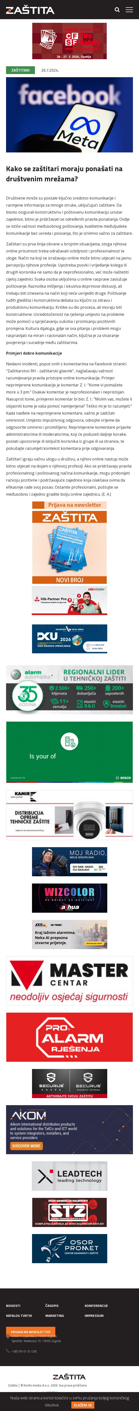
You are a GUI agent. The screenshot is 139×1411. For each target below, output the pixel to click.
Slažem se (83, 1405)
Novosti (13, 1305)
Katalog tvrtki (19, 1315)
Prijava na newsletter (30, 1331)
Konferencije (96, 1305)
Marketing (54, 1315)
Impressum (94, 1315)
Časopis (51, 1305)
